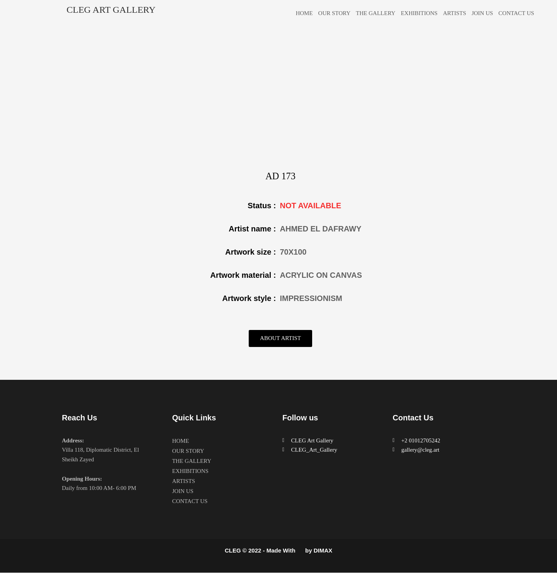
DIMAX (323, 550)
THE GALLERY (375, 13)
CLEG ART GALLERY (111, 10)
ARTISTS (454, 13)
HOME (304, 13)
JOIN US (482, 13)
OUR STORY (334, 13)
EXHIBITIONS (419, 13)
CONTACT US (516, 13)
